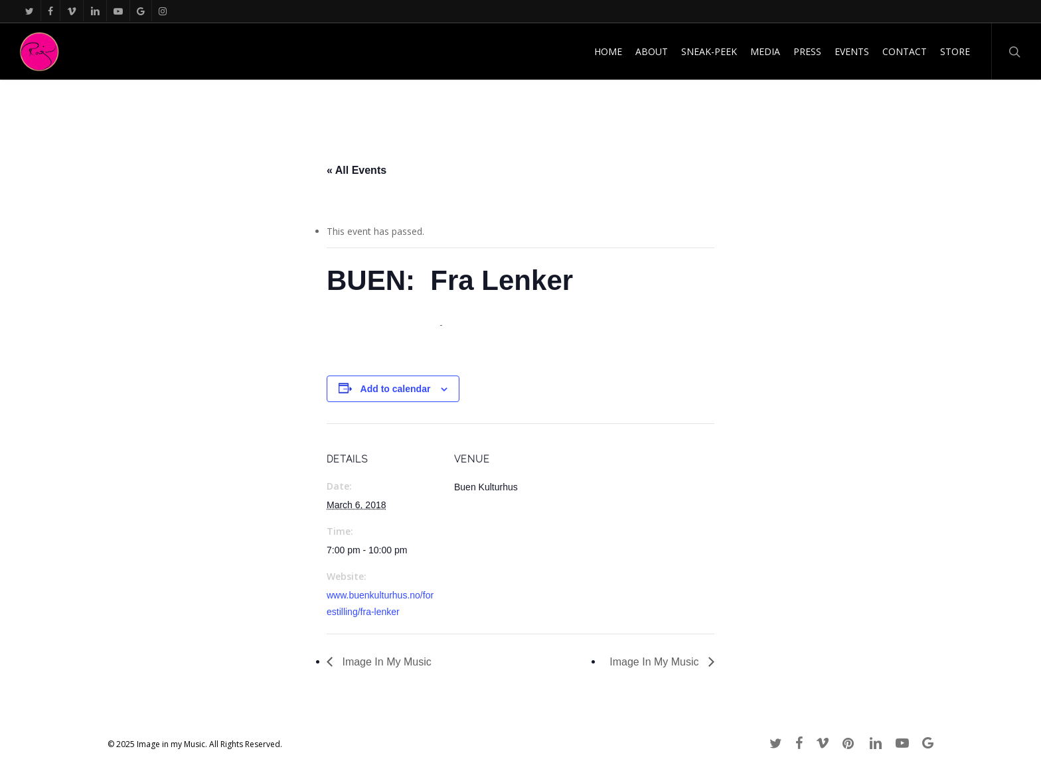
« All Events (356, 170)
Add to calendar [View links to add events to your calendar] (395, 388)
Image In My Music (385, 661)
